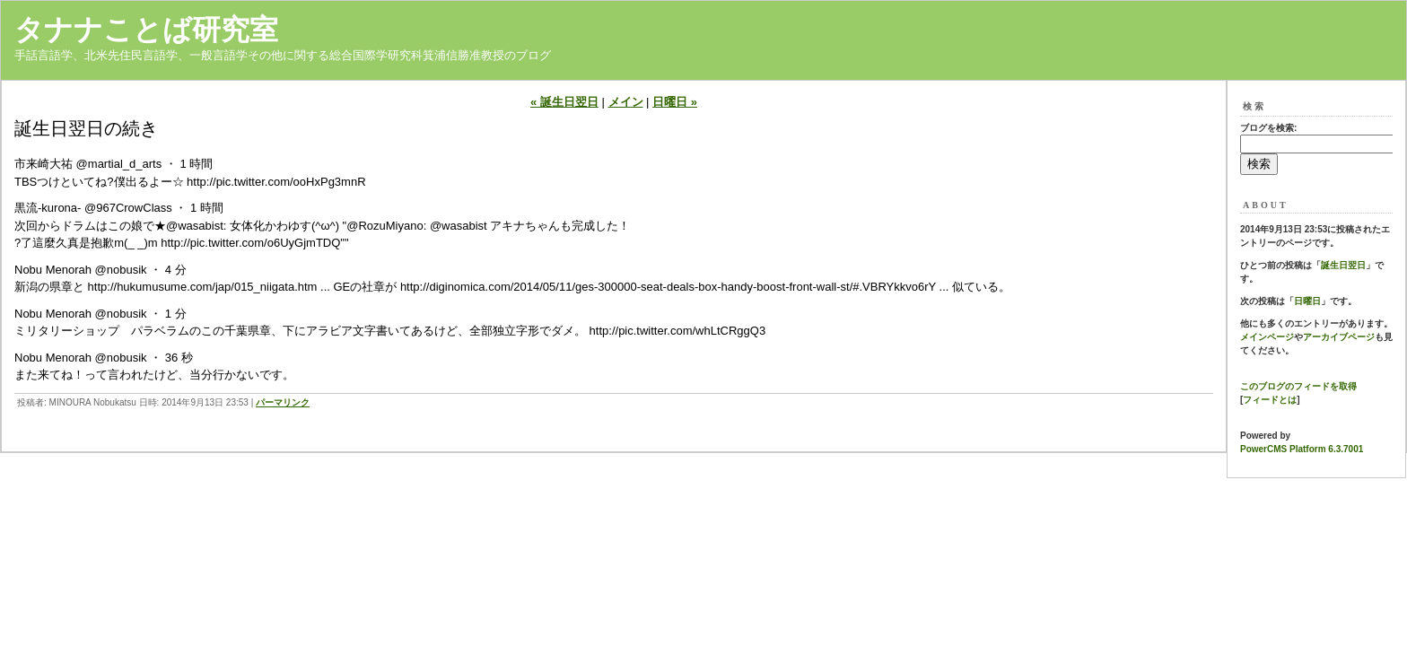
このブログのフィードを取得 (1298, 386)
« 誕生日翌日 (564, 102)
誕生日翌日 (1343, 265)
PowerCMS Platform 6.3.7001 (1301, 449)
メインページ (1267, 337)
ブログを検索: (1268, 128)
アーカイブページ (1339, 337)
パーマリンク (283, 402)
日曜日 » (674, 102)
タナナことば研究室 (146, 29)
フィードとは (1270, 400)
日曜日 (1307, 301)
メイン (625, 102)
